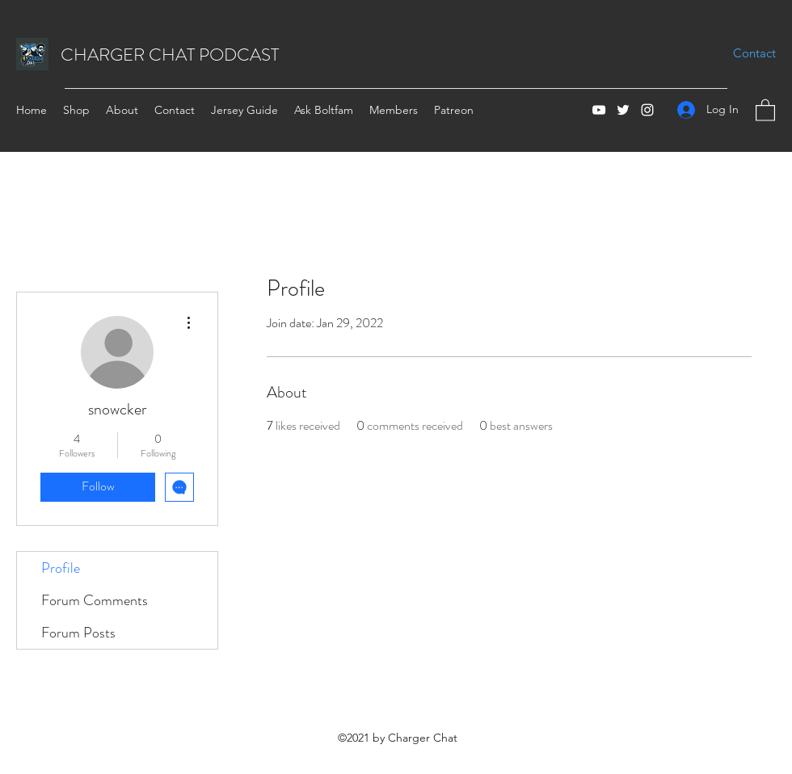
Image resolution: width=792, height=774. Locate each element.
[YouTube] (599, 110)
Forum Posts (78, 632)
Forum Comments (94, 600)
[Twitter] (623, 110)
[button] (765, 109)
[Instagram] (647, 110)
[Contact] (754, 53)
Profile (60, 567)
